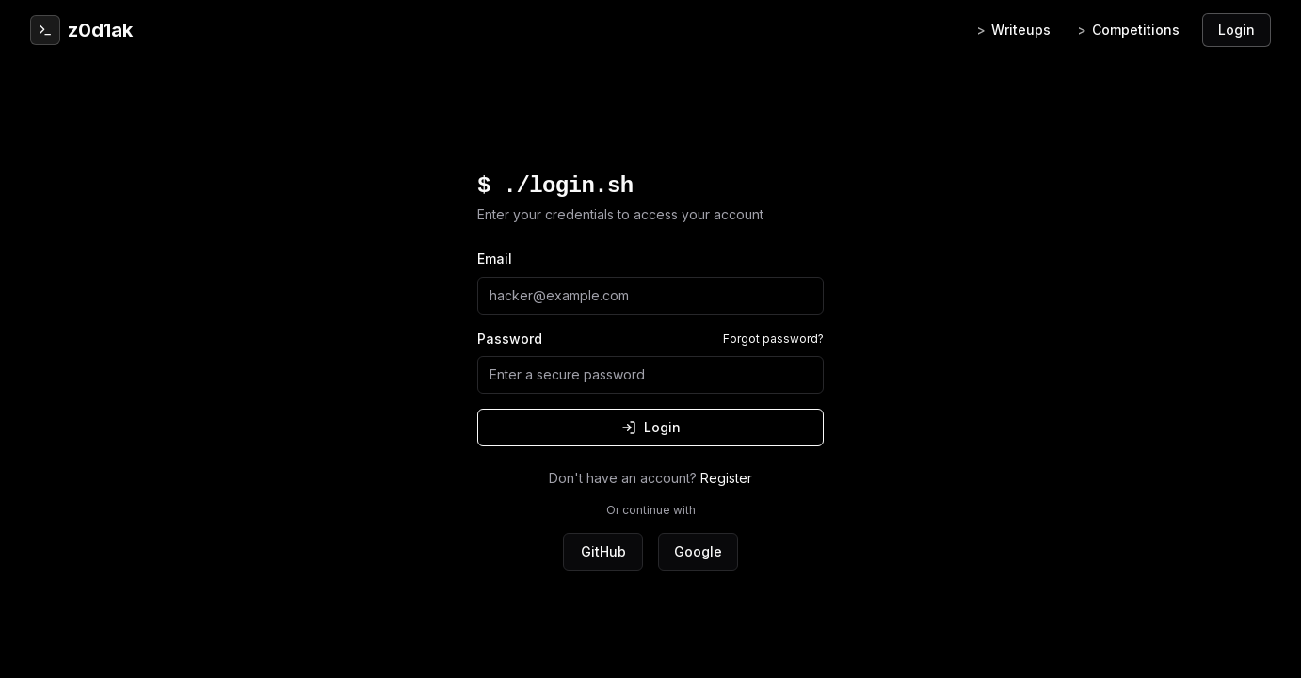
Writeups (1013, 30)
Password (509, 339)
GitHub (603, 551)
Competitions (1128, 30)
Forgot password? (773, 338)
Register (726, 478)
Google (698, 551)
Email (494, 258)
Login (1236, 30)
